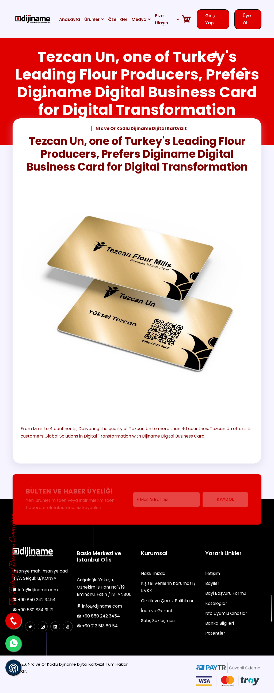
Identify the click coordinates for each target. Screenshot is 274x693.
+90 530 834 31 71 (33, 610)
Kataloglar (216, 603)
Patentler (215, 633)
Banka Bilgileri (219, 623)
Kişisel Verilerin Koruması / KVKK (168, 587)
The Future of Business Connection (13, 559)
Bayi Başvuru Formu (225, 593)
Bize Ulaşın (161, 19)
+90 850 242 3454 (34, 600)
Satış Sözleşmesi (158, 620)
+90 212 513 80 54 (97, 626)
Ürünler (92, 19)
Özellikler (117, 19)
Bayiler (212, 583)
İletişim (212, 573)
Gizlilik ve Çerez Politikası (167, 601)
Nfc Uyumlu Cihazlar (226, 613)
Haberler (46, 128)
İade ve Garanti (157, 611)
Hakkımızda (153, 573)
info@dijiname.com (35, 590)
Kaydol (225, 499)
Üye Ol (247, 19)
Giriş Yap (210, 19)
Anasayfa (69, 19)
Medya (139, 19)
